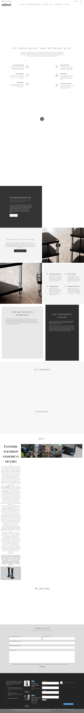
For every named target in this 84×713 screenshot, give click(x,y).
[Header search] (80, 4)
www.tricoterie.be (4, 491)
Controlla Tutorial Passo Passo (11, 558)
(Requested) (25, 638)
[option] (42, 76)
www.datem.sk (4, 563)
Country (43, 695)
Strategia (7, 486)
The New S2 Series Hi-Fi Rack (72, 455)
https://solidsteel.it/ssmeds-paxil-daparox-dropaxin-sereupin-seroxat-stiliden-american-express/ (10, 529)
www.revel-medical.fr (14, 560)
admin (38, 688)
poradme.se (9, 542)
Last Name (44, 690)
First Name (44, 685)
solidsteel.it (9, 508)
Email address (44, 681)
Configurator (58, 4)
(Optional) (42, 659)
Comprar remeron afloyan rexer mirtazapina (10, 555)
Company (66, 4)
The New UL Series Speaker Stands (35, 685)
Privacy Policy (51, 664)
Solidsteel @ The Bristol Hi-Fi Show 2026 (36, 699)
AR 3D (51, 4)
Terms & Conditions (59, 664)
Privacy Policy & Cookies (64, 710)
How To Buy (45, 4)
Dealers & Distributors (33, 4)
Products (22, 4)
